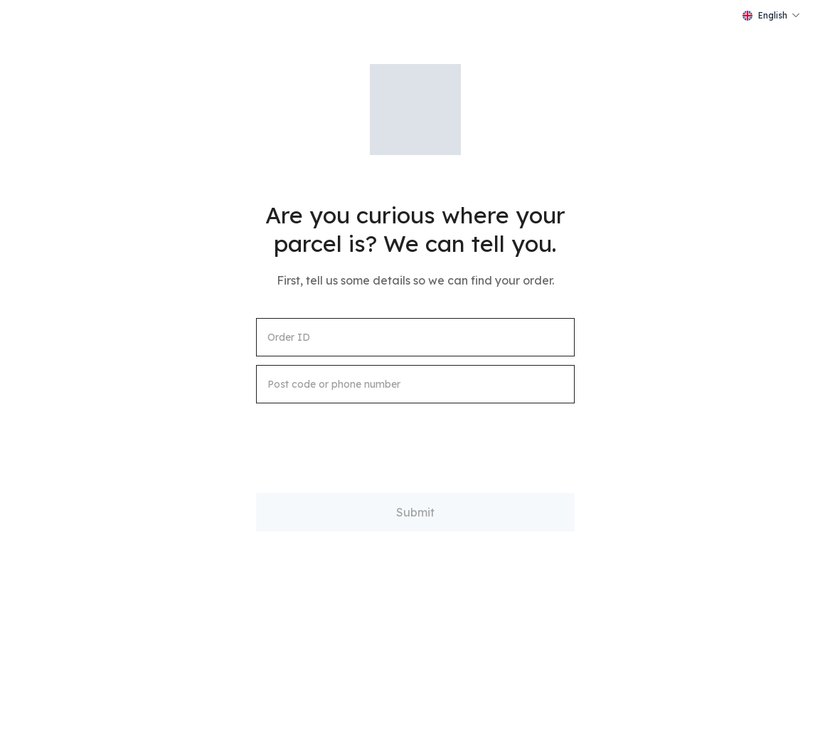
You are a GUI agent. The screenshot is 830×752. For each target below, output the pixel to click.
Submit (415, 512)
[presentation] (364, 439)
